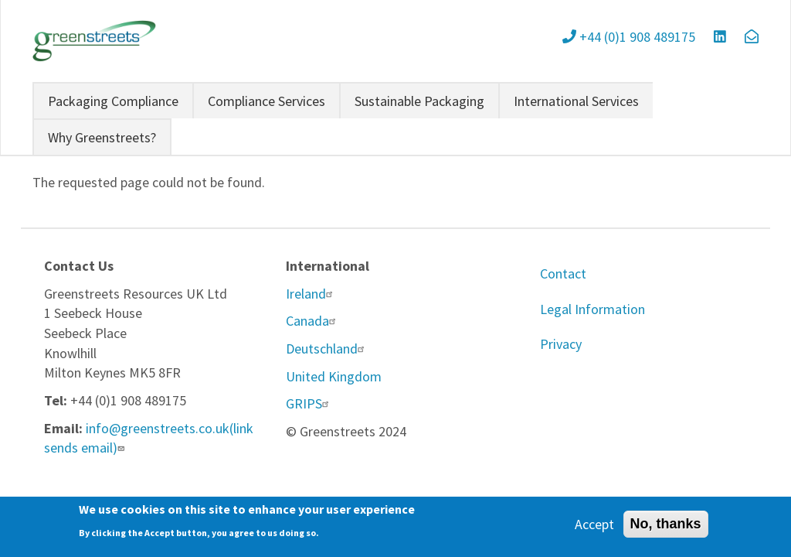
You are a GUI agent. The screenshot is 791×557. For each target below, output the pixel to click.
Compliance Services (266, 101)
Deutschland (327, 348)
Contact (563, 273)
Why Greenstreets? (102, 137)
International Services (576, 101)
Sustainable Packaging (419, 101)
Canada (313, 321)
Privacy (561, 344)
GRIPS (309, 403)
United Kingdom (334, 376)
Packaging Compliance (113, 101)
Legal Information (592, 309)
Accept (594, 527)
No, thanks (665, 527)
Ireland (311, 293)
